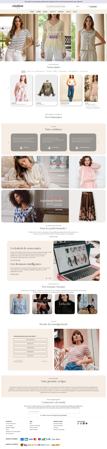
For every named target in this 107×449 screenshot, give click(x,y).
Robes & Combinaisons (36, 71)
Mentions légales (10, 427)
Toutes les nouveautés (93, 108)
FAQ (31, 423)
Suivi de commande (35, 425)
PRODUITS (30, 343)
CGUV (7, 429)
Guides (75, 11)
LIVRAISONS (30, 347)
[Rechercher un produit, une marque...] (57, 6)
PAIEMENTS (30, 351)
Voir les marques (15, 260)
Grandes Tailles (51, 71)
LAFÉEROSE (13, 103)
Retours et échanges (59, 429)
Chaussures (62, 71)
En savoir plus (53, 236)
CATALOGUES (30, 339)
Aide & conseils (34, 429)
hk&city (86, 103)
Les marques (9, 425)
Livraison (56, 427)
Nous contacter (34, 427)
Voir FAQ (44, 361)
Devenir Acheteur (58, 423)
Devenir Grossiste (58, 425)
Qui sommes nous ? (11, 423)
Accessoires (83, 71)
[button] (46, 278)
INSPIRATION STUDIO (65, 103)
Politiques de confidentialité (13, 431)
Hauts (23, 71)
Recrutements (9, 433)
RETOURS (30, 355)
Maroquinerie (73, 71)
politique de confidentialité (60, 415)
